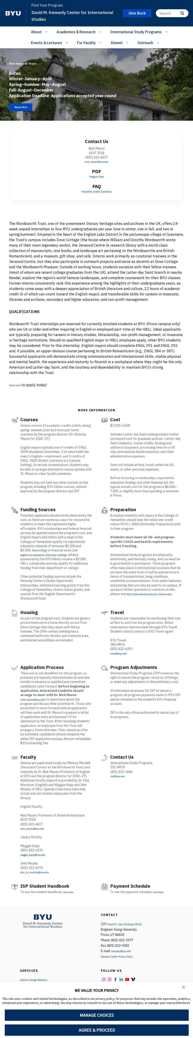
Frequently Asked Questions (97, 194)
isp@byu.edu (119, 778)
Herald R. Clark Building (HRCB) (128, 926)
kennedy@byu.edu (124, 953)
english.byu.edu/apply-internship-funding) (49, 557)
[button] (184, 988)
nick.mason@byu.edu (36, 702)
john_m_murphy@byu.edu (38, 874)
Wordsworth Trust (37, 61)
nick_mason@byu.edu (96, 164)
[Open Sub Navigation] (47, 32)
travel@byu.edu (121, 656)
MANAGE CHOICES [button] (96, 1015)
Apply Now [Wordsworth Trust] (26, 108)
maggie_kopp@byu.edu (37, 857)
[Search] (172, 13)
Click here (17, 387)
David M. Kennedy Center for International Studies (63, 15)
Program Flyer (96, 179)
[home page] (13, 13)
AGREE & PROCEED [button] (96, 1030)
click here (69, 894)
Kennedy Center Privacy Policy (122, 959)
